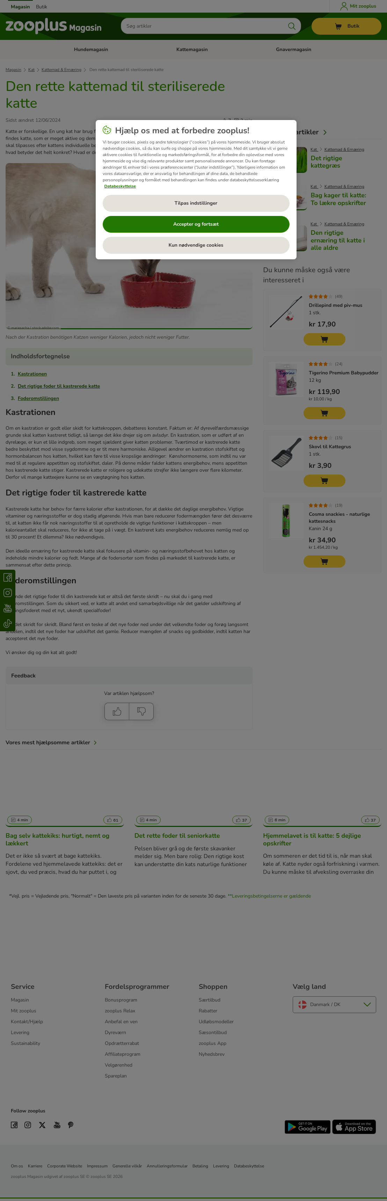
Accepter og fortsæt (196, 224)
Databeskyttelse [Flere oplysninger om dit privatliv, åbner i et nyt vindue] (120, 186)
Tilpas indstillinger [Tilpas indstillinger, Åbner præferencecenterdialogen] (196, 203)
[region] (196, 189)
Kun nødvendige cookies (196, 245)
